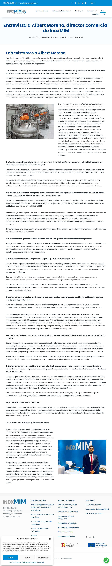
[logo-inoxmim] (16, 9)
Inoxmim (32, 37)
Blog (38, 37)
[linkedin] (86, 3)
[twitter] (90, 537)
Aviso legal (40, 562)
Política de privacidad (29, 562)
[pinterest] (75, 3)
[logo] (14, 500)
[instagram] (93, 537)
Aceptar (10, 557)
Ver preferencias (43, 557)
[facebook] (72, 3)
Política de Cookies (16, 562)
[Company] (79, 3)
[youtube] (82, 3)
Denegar (27, 557)
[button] (50, 539)
